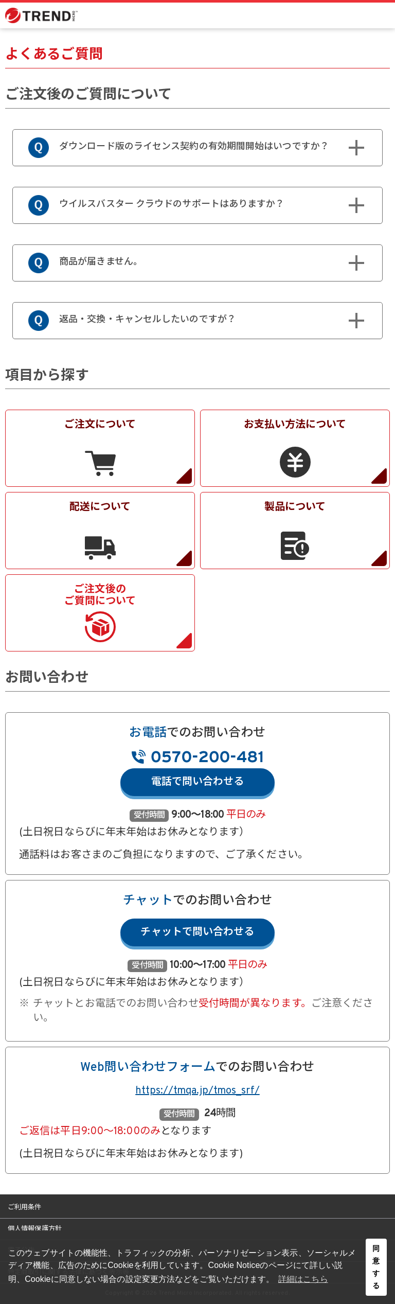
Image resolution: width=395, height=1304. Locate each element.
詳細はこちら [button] (303, 1279)
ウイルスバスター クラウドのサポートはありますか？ (179, 205)
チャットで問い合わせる (197, 932)
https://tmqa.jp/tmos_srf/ (197, 1091)
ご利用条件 (25, 1207)
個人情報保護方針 (35, 1229)
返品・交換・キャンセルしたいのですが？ (179, 320)
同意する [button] (376, 1267)
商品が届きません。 (179, 263)
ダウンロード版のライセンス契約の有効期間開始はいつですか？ (179, 147)
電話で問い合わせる (197, 782)
